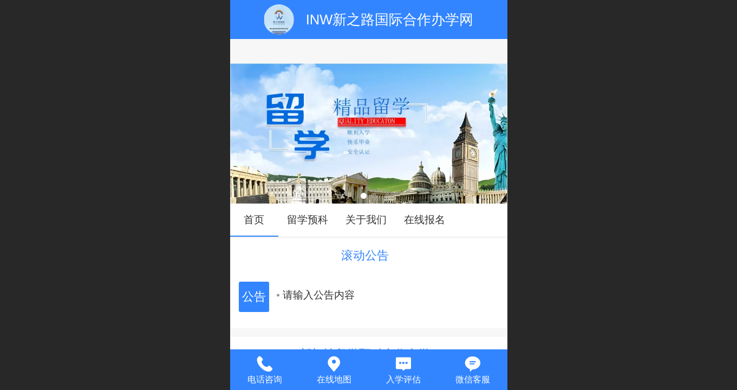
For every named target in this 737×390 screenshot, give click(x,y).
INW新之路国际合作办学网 (390, 19)
